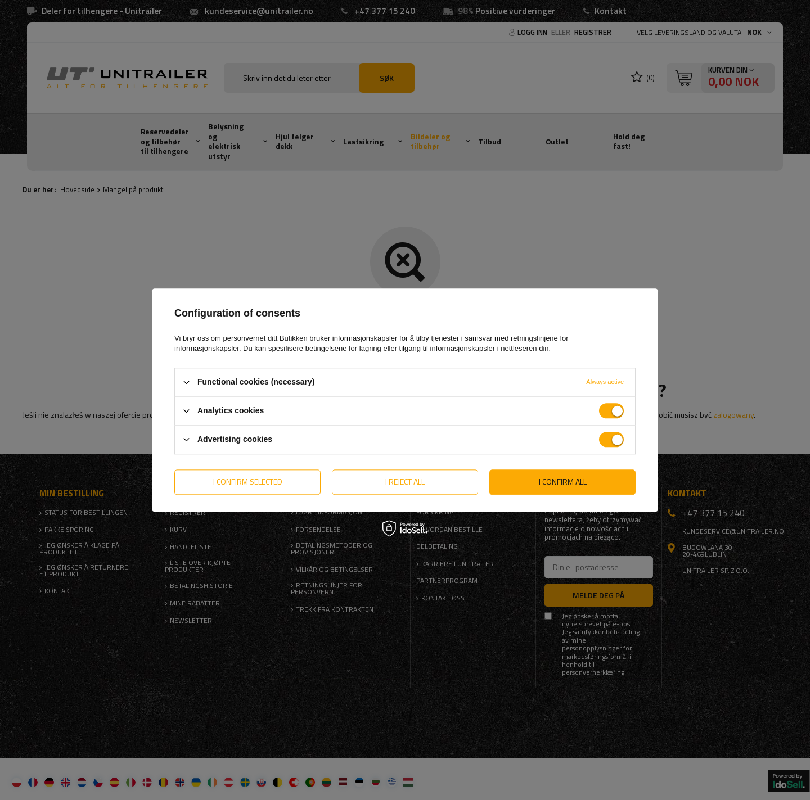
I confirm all (563, 481)
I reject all (405, 481)
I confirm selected (247, 481)
